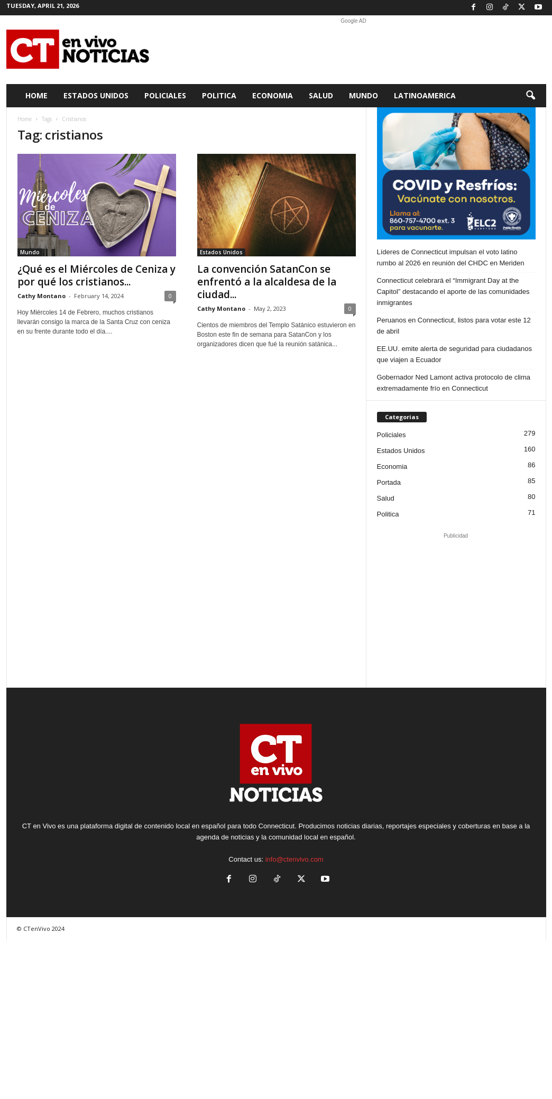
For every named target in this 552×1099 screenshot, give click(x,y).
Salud (321, 95)
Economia (272, 95)
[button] (530, 95)
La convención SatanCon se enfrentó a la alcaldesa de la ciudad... (266, 281)
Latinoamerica (425, 95)
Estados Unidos (95, 95)
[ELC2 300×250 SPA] (456, 173)
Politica (219, 95)
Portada (389, 482)
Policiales (165, 95)
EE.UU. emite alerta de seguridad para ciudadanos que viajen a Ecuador (454, 354)
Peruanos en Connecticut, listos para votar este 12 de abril (454, 325)
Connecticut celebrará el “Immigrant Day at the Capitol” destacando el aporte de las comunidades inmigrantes (453, 291)
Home (36, 95)
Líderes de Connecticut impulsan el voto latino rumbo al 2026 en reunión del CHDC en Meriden (451, 257)
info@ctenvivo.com (294, 859)
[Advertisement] (353, 49)
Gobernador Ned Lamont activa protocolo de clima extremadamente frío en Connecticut (454, 382)
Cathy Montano (41, 296)
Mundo (363, 95)
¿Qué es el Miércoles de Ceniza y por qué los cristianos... (96, 275)
